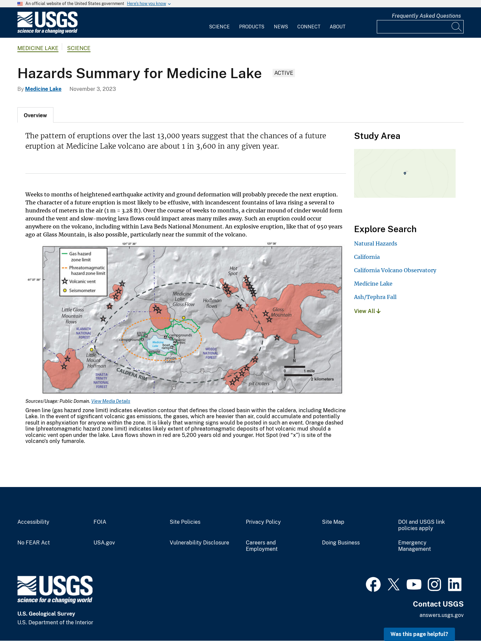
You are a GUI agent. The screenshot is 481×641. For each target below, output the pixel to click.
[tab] (35, 115)
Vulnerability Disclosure (199, 543)
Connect (308, 26)
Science (219, 26)
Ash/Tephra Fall (375, 297)
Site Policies (185, 522)
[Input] (420, 26)
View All (367, 311)
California (367, 257)
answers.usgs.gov (442, 615)
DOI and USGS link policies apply (421, 525)
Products (251, 26)
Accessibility (33, 522)
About (337, 26)
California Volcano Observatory (395, 270)
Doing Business (341, 543)
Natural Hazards (375, 243)
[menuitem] (219, 22)
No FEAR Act (33, 543)
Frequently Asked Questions (426, 16)
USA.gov (104, 543)
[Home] (47, 32)
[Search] (457, 26)
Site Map (333, 522)
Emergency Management (414, 546)
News (281, 26)
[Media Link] (185, 318)
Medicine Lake (37, 48)
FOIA (100, 522)
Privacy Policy (263, 522)
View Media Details (110, 401)
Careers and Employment (262, 546)
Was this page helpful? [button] (419, 634)
